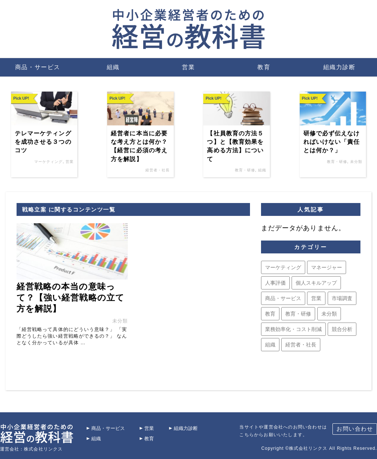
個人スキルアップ (316, 283)
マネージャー (326, 267)
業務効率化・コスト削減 (293, 329)
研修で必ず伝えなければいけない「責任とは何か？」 (331, 142)
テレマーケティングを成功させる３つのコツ (43, 142)
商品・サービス (37, 67)
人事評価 (275, 283)
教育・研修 (245, 170)
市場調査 (342, 298)
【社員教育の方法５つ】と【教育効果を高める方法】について (235, 146)
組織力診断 (339, 67)
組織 (113, 67)
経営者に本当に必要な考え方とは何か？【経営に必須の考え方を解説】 (139, 146)
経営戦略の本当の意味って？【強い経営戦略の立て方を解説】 (70, 297)
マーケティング (48, 162)
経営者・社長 (157, 170)
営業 (188, 67)
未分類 (356, 162)
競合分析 (342, 329)
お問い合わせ (355, 429)
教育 (263, 67)
